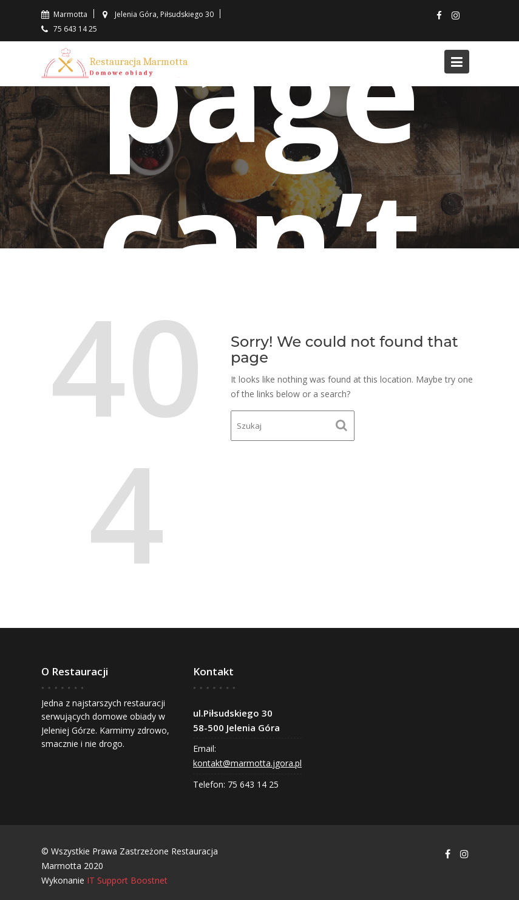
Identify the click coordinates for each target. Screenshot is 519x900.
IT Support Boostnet (127, 880)
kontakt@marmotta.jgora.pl (247, 763)
